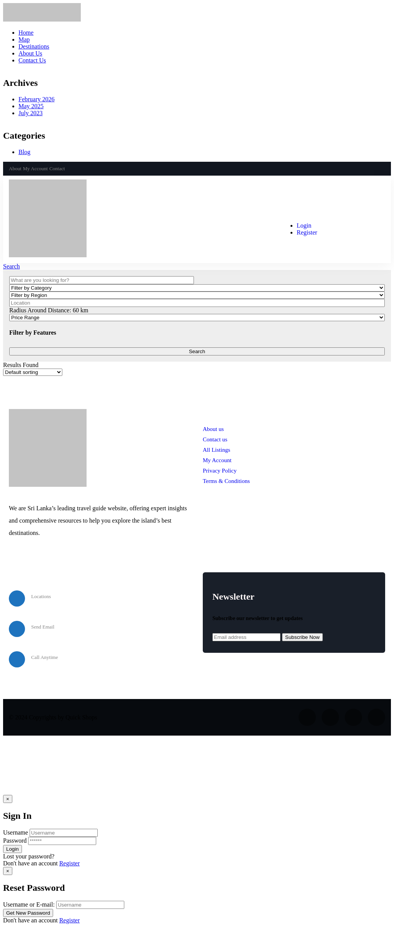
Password (15, 840)
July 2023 (30, 113)
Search (11, 266)
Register (69, 863)
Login (304, 225)
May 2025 (30, 106)
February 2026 (36, 99)
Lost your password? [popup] (28, 856)
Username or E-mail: (29, 904)
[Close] (7, 799)
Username (15, 832)
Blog (24, 152)
